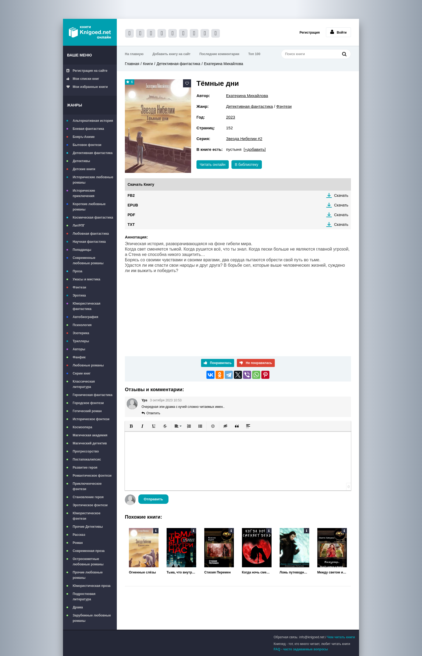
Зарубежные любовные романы (92, 618)
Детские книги (84, 169)
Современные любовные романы (88, 260)
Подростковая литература (84, 596)
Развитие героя (85, 467)
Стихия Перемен (217, 572)
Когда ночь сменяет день (257, 572)
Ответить (153, 413)
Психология (82, 325)
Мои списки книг (82, 79)
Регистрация (310, 32)
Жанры (74, 105)
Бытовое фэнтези (87, 145)
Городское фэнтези (88, 403)
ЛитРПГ (79, 225)
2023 (230, 117)
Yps (144, 400)
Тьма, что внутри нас (181, 572)
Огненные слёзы (142, 572)
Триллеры (81, 341)
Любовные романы (88, 365)
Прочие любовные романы (88, 575)
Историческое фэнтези (91, 419)
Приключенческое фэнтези (87, 486)
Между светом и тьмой (332, 572)
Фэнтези (79, 287)
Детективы (81, 161)
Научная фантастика (89, 242)
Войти (338, 32)
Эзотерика (81, 333)
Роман (78, 543)
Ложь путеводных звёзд (294, 572)
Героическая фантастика (92, 395)
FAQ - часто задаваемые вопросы (301, 649)
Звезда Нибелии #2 (244, 138)
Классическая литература (84, 384)
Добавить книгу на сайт (172, 54)
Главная (132, 64)
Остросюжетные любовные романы (88, 561)
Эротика (79, 295)
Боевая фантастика (88, 129)
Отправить (153, 499)
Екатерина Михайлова (223, 64)
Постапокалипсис (87, 459)
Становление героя (88, 497)
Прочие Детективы (88, 527)
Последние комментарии (219, 54)
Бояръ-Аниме (84, 137)
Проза (77, 271)
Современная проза (89, 551)
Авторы (79, 349)
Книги (148, 64)
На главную (134, 54)
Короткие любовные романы (89, 206)
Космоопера (82, 427)
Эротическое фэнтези (90, 505)
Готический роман (87, 411)
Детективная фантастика (92, 153)
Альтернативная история (93, 121)
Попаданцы (82, 250)
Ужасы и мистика (86, 279)
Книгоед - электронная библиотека (90, 32)
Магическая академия (90, 435)
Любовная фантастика (91, 234)
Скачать (341, 195)
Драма (78, 607)
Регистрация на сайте (86, 71)
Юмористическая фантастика (86, 306)
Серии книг (81, 373)
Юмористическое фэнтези (86, 515)
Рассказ (79, 535)
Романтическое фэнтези (92, 475)
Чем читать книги (341, 637)
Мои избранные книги (87, 87)
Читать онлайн (213, 164)
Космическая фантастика (93, 217)
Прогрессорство (86, 451)
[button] (131, 426)
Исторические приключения (84, 193)
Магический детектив (90, 443)
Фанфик (79, 357)
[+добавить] (255, 149)
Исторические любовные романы (93, 179)
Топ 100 (254, 54)
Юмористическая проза (91, 586)
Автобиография (85, 317)
